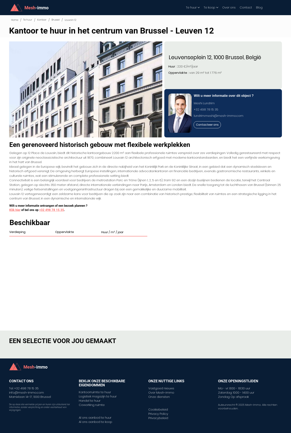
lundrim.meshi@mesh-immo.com (218, 116)
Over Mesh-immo (161, 392)
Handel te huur (89, 400)
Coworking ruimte (92, 405)
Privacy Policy (158, 414)
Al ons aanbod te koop (95, 422)
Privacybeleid (158, 418)
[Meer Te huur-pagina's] (199, 7)
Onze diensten (159, 397)
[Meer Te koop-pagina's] (217, 7)
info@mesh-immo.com (26, 392)
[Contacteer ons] (207, 124)
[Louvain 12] (70, 20)
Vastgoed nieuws (161, 388)
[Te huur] (27, 19)
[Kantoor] (41, 19)
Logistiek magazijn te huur (98, 396)
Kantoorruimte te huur (95, 392)
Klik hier (14, 210)
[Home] (14, 20)
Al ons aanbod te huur (95, 417)
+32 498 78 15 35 (206, 109)
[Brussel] (56, 19)
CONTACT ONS (21, 381)
